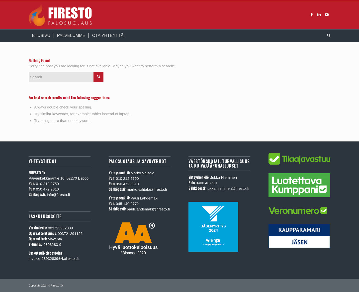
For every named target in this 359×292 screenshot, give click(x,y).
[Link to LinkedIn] (319, 14)
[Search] (327, 35)
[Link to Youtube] (326, 14)
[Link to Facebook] (311, 14)
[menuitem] (41, 35)
